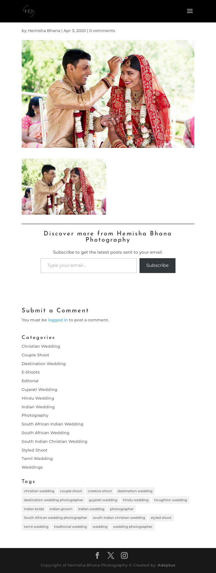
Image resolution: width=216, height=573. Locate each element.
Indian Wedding (38, 406)
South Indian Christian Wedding (54, 441)
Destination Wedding (44, 363)
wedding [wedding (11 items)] (100, 526)
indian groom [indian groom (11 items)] (61, 509)
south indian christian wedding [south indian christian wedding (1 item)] (119, 517)
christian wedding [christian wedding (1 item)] (39, 491)
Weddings (32, 467)
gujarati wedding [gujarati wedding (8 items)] (103, 500)
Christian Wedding (41, 346)
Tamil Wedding (37, 458)
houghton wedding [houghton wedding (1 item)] (170, 500)
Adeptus (166, 565)
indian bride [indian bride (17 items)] (34, 509)
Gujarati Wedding (39, 389)
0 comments (102, 30)
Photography (35, 415)
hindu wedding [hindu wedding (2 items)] (135, 500)
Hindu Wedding (38, 398)
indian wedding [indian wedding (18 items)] (91, 509)
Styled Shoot (35, 450)
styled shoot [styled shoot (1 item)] (161, 517)
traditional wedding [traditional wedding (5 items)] (70, 526)
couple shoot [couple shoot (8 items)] (71, 491)
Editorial (30, 380)
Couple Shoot (35, 354)
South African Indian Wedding (53, 424)
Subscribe (157, 265)
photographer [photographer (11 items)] (122, 509)
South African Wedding (45, 432)
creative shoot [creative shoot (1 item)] (100, 491)
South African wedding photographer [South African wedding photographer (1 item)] (55, 517)
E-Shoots (31, 372)
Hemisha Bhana (44, 30)
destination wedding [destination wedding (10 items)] (135, 491)
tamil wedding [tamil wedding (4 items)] (36, 526)
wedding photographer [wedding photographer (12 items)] (132, 526)
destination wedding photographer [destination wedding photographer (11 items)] (53, 500)
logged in (58, 319)
